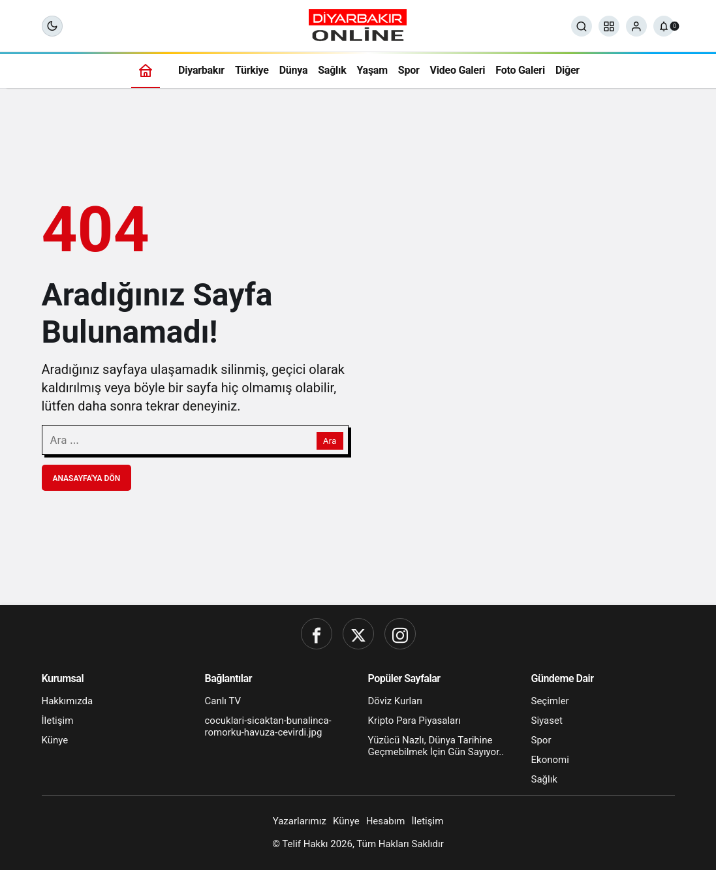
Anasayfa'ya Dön (87, 478)
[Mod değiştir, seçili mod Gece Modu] (52, 26)
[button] (609, 26)
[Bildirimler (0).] (663, 26)
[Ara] (581, 26)
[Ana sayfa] (145, 70)
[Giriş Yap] (636, 26)
